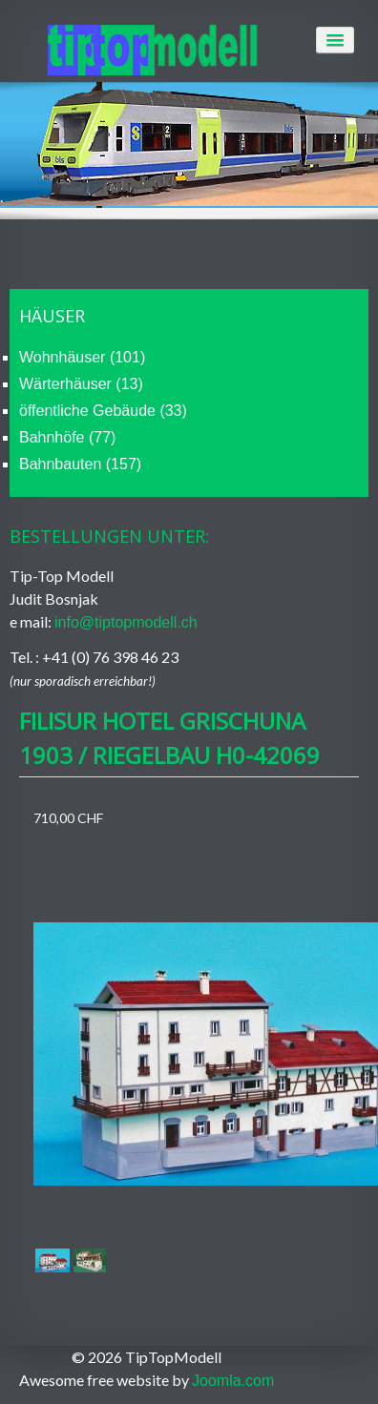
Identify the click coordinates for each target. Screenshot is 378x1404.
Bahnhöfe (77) (67, 437)
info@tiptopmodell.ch (126, 622)
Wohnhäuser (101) (82, 357)
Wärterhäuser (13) (81, 384)
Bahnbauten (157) (80, 464)
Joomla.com (233, 1381)
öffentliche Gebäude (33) (103, 411)
